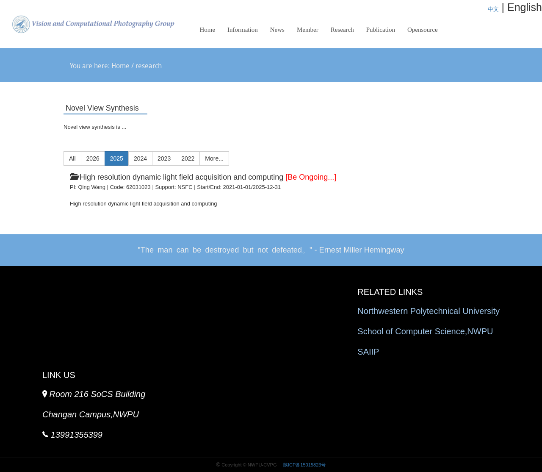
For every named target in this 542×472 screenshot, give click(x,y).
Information (242, 29)
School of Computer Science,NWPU (425, 331)
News (277, 29)
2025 (116, 158)
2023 (164, 158)
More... (214, 158)
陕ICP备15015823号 (304, 464)
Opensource (422, 29)
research (149, 66)
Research (340, 32)
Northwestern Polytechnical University (428, 311)
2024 (140, 158)
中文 (493, 9)
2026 (93, 158)
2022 (187, 158)
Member (307, 29)
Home (207, 29)
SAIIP (368, 351)
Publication (380, 29)
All (72, 158)
